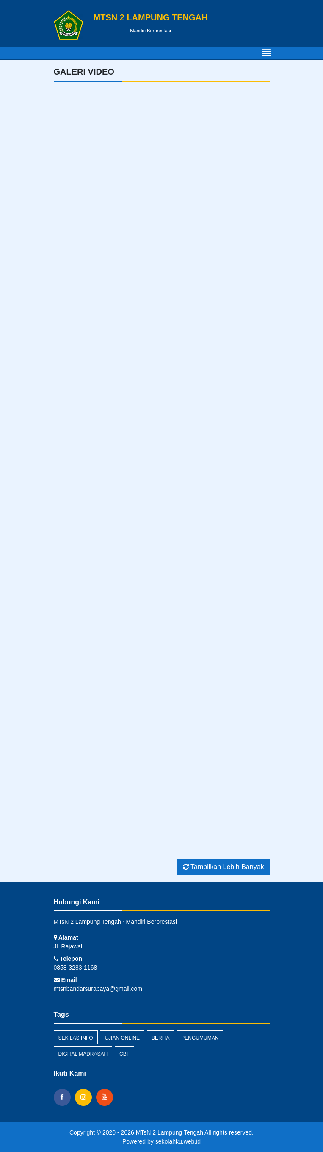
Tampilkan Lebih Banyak (223, 866)
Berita (160, 1038)
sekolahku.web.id (178, 1141)
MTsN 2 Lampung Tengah (168, 1132)
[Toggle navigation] (266, 53)
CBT (124, 1054)
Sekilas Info (75, 1038)
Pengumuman (199, 1038)
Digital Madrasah (83, 1054)
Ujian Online (122, 1038)
